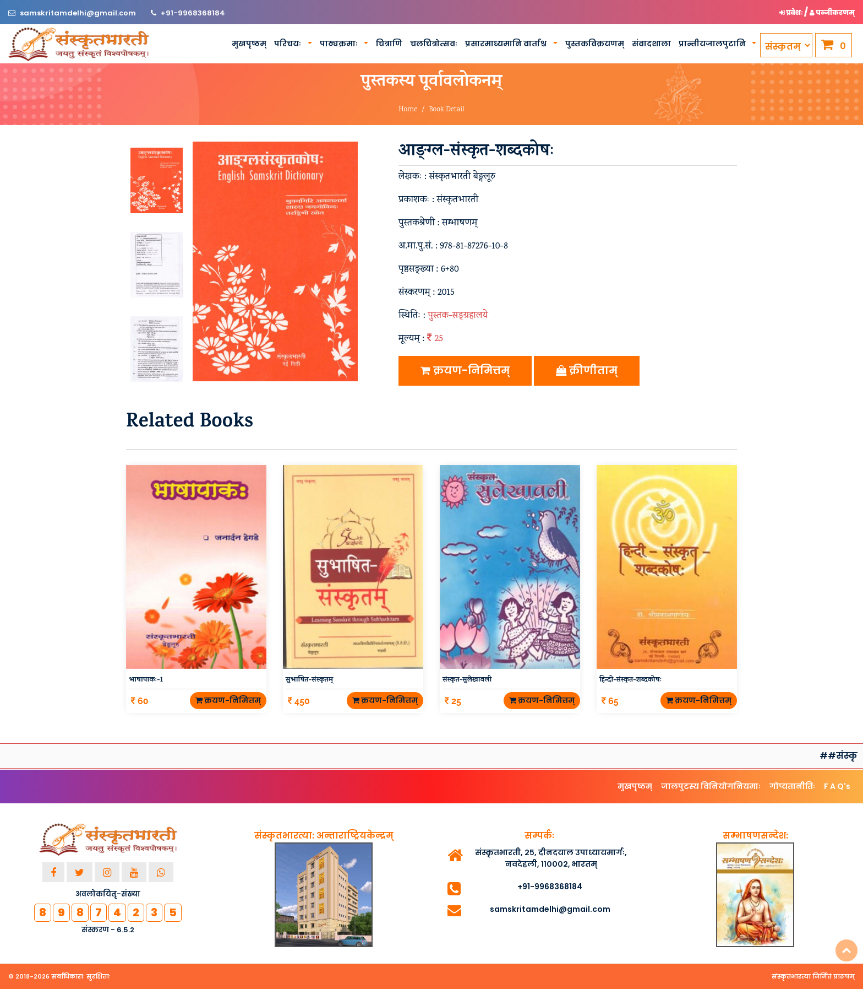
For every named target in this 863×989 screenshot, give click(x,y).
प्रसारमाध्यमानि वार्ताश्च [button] (506, 43)
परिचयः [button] (288, 43)
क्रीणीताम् (587, 370)
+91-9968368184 (193, 13)
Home (407, 110)
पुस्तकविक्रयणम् (594, 43)
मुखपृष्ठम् (249, 43)
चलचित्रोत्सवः (433, 43)
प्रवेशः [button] (791, 12)
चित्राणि (389, 43)
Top (846, 950)
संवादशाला (651, 43)
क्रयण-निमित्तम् (465, 370)
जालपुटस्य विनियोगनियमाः (711, 786)
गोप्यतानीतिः (792, 786)
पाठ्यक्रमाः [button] (339, 43)
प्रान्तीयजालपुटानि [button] (713, 43)
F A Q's (837, 786)
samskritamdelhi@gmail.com (79, 13)
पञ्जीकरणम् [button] (832, 12)
